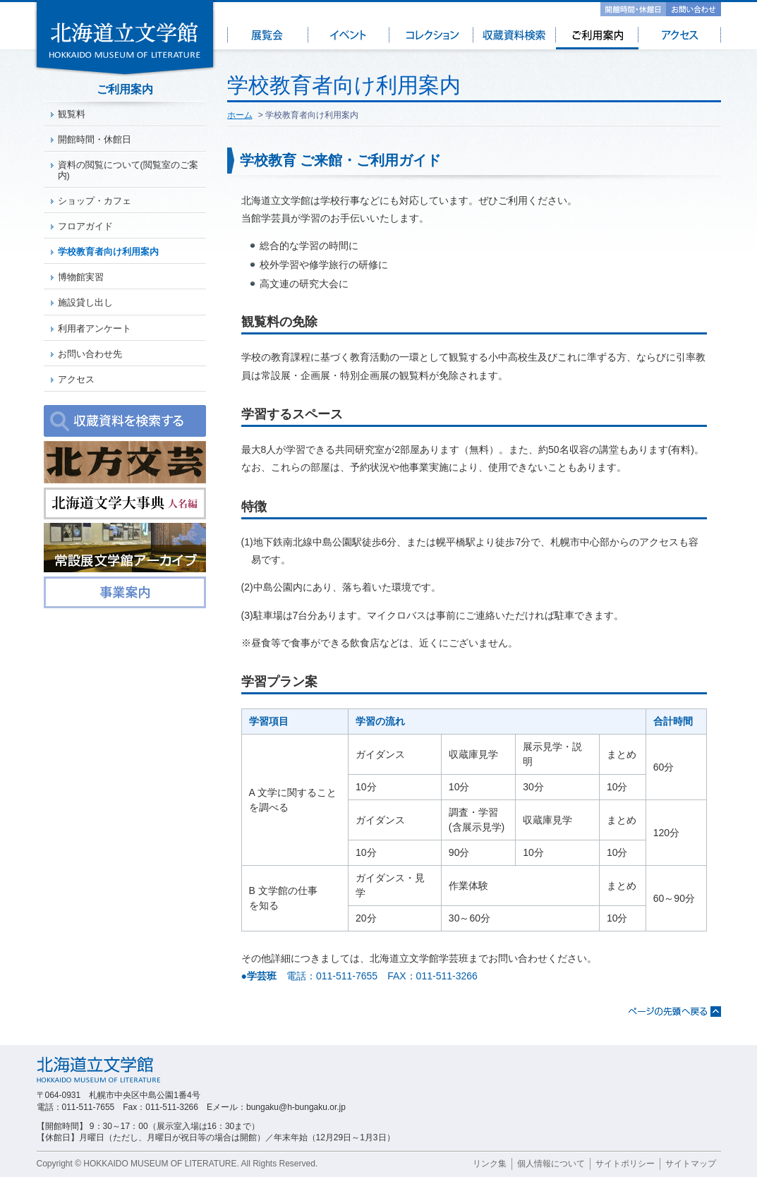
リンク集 (490, 1164)
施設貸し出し (85, 303)
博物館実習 (81, 277)
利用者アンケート (94, 329)
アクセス (679, 38)
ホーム (240, 115)
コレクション (432, 38)
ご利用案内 (597, 38)
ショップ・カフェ (94, 201)
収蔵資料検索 (514, 38)
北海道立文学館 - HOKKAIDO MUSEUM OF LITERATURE (125, 39)
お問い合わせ (693, 9)
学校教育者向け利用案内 (108, 252)
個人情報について (551, 1164)
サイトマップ (690, 1164)
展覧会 (267, 38)
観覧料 (71, 114)
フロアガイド (85, 226)
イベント (349, 38)
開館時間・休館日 (633, 9)
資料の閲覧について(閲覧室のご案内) (128, 170)
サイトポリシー (625, 1164)
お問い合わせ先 (90, 354)
